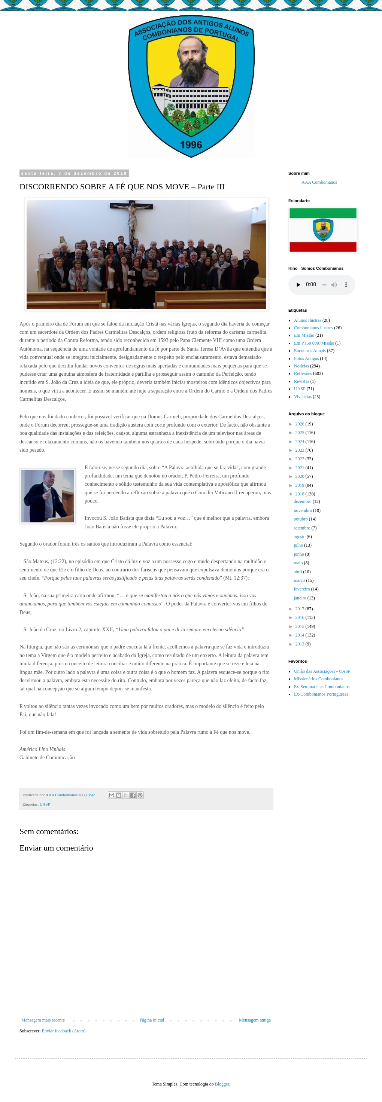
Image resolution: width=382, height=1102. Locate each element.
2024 (300, 441)
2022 (300, 458)
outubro (301, 519)
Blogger (222, 1084)
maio (299, 562)
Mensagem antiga (255, 1020)
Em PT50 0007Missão (314, 343)
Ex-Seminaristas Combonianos (321, 686)
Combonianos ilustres (313, 327)
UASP (45, 804)
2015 (300, 626)
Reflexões (303, 373)
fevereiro (302, 589)
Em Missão (304, 335)
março (300, 580)
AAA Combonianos (319, 182)
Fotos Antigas (306, 358)
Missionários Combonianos (318, 678)
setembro (302, 528)
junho (299, 554)
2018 (300, 494)
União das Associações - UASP (322, 671)
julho (299, 545)
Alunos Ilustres (307, 320)
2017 (300, 608)
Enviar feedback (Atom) (64, 1031)
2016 (300, 617)
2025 (300, 432)
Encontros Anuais (310, 350)
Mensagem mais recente (43, 1020)
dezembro (303, 501)
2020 (300, 476)
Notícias (301, 366)
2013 (300, 644)
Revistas (301, 381)
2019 (300, 485)
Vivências (303, 396)
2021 (300, 467)
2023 (300, 450)
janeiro (300, 598)
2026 (300, 424)
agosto (300, 536)
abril (298, 571)
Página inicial (152, 1020)
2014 (300, 635)
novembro (303, 510)
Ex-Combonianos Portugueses (321, 694)
